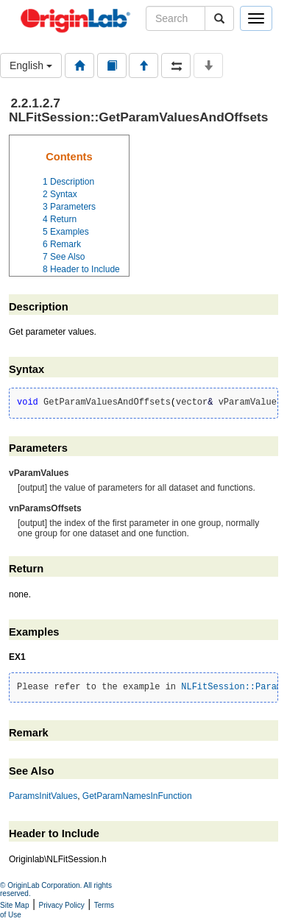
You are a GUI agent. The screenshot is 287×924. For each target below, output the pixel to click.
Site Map (14, 905)
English (31, 65)
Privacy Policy (62, 905)
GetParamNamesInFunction (137, 796)
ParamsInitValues (43, 796)
